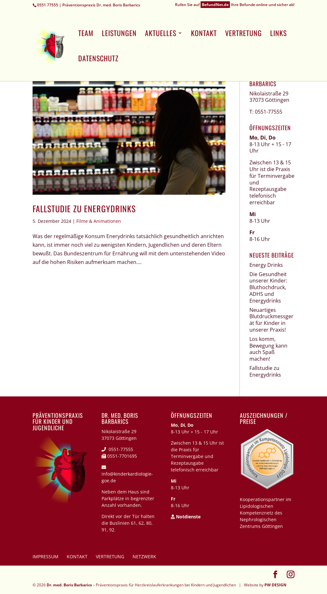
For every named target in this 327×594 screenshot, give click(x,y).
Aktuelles (160, 34)
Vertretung (243, 34)
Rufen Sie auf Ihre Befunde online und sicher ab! (234, 5)
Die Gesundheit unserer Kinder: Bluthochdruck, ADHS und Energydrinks (268, 287)
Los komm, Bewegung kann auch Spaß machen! (268, 348)
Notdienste (186, 517)
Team (86, 34)
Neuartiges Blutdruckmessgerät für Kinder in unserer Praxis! (271, 319)
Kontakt (204, 34)
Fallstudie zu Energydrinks (84, 208)
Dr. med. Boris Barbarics (69, 585)
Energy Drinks (266, 264)
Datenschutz (98, 59)
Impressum (45, 556)
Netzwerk (144, 556)
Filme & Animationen (98, 221)
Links (278, 34)
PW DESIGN (275, 585)
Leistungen (119, 34)
